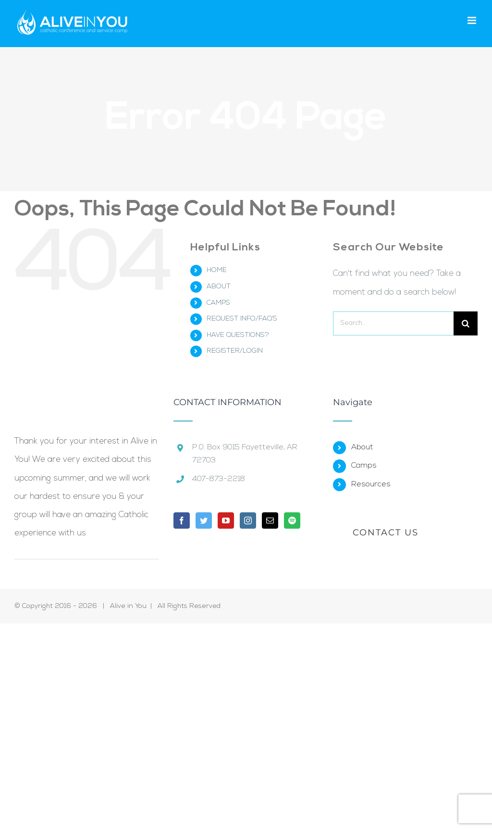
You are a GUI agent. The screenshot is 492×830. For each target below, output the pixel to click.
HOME (217, 270)
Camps (364, 466)
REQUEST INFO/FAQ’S (242, 318)
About (362, 447)
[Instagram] (248, 520)
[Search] (466, 323)
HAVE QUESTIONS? (238, 335)
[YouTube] (226, 520)
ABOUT (219, 286)
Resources (371, 484)
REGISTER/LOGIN (235, 351)
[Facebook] (181, 520)
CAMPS (218, 303)
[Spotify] (292, 520)
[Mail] (270, 520)
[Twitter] (204, 520)
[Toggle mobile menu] (472, 20)
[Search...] (393, 323)
